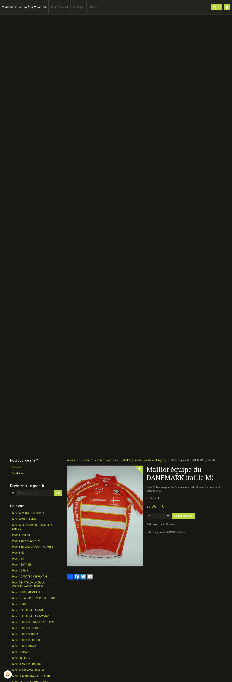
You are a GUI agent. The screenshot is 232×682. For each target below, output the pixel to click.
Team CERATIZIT (21, 564)
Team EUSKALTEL (22, 652)
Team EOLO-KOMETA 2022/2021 (31, 616)
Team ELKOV (19, 604)
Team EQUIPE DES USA (25, 634)
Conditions (18, 473)
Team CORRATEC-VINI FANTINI (29, 576)
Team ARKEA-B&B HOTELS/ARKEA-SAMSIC (32, 527)
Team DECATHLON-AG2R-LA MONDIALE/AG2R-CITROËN (28, 584)
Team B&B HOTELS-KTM (26, 540)
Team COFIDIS (20, 570)
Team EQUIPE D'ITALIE (24, 646)
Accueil (71, 460)
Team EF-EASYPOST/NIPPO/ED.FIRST (33, 598)
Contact (16, 467)
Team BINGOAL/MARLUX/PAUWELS (32, 546)
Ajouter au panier (183, 515)
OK (58, 493)
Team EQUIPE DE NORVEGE (27, 628)
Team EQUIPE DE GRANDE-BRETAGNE (33, 622)
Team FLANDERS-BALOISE (27, 664)
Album (93, 7)
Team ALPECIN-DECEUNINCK (28, 513)
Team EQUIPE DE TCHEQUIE (28, 640)
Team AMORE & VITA (24, 519)
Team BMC (18, 552)
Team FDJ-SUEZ (21, 658)
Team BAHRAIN (21, 534)
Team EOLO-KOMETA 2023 (27, 610)
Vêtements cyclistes (106, 460)
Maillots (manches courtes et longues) (144, 460)
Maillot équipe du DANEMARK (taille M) (167, 532)
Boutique (78, 7)
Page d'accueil (59, 7)
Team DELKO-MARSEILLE (26, 592)
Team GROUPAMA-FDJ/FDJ (28, 670)
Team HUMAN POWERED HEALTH (31, 676)
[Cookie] (8, 674)
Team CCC (18, 558)
